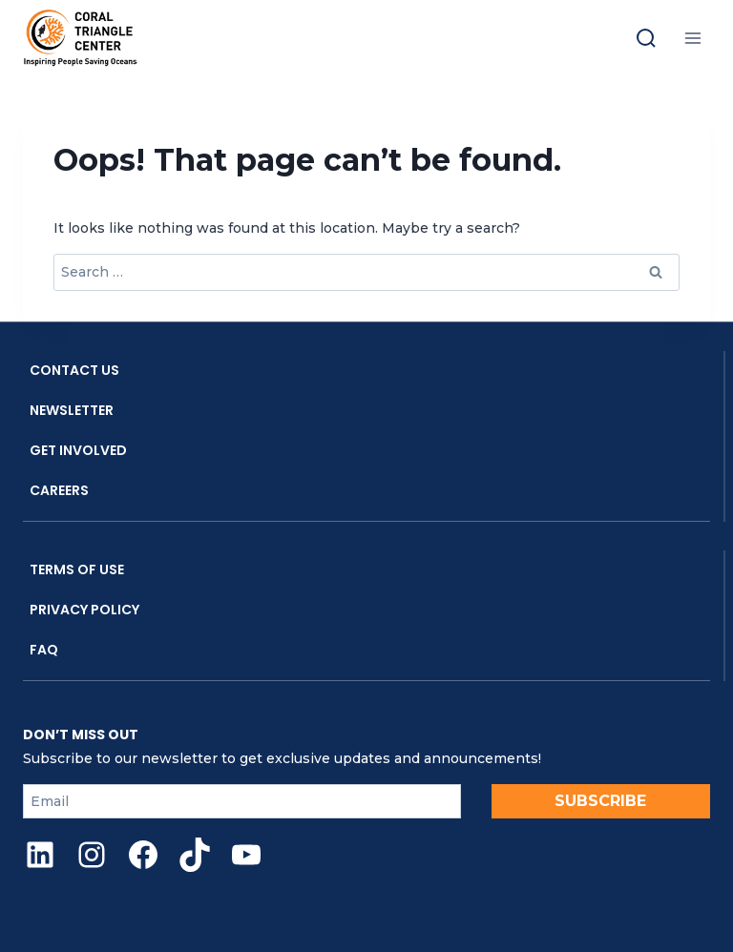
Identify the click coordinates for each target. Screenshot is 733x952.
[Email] (242, 801)
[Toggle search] (646, 38)
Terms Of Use (77, 569)
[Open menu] (692, 37)
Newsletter (72, 410)
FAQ (44, 649)
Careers (59, 490)
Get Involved (78, 450)
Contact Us (74, 370)
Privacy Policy (84, 609)
